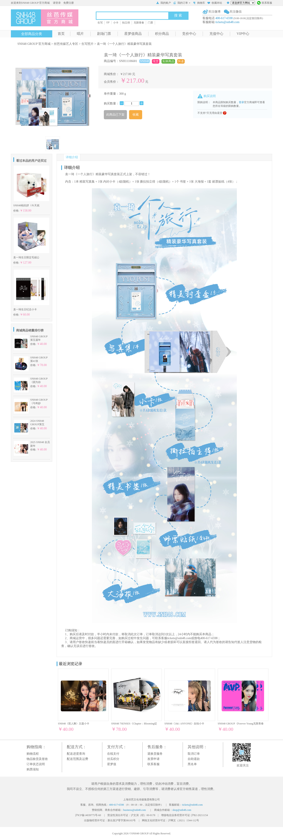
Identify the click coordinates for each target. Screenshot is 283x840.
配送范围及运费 (77, 759)
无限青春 (139, 22)
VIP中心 (243, 33)
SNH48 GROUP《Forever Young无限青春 (241, 723)
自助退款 (194, 759)
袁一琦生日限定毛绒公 (26, 257)
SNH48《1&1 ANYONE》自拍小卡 (184, 723)
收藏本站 (214, 3)
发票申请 (153, 759)
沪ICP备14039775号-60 (88, 815)
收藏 (136, 114)
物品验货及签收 (37, 759)
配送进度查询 (76, 753)
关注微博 (214, 11)
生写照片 (87, 43)
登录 (241, 102)
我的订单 (182, 3)
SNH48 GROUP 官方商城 (34, 43)
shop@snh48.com (181, 809)
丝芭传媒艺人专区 (66, 43)
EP (107, 22)
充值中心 (216, 33)
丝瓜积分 (113, 759)
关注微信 (235, 11)
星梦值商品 (133, 33)
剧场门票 (104, 33)
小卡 (115, 22)
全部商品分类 (31, 34)
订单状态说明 (36, 764)
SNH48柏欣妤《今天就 (26, 205)
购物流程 (33, 753)
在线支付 (113, 753)
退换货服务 (155, 753)
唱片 (80, 33)
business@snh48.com (134, 809)
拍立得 (126, 22)
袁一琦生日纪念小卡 (25, 309)
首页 (61, 33)
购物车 (199, 3)
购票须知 (33, 769)
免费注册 (68, 2)
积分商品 (162, 33)
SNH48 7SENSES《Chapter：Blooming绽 (134, 723)
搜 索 (178, 15)
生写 (100, 22)
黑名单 (192, 764)
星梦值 (111, 764)
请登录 (57, 2)
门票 (150, 22)
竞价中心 (189, 33)
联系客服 (264, 3)
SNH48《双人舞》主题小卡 (73, 723)
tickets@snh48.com (228, 22)
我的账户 (163, 3)
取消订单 (194, 753)
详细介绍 (72, 157)
